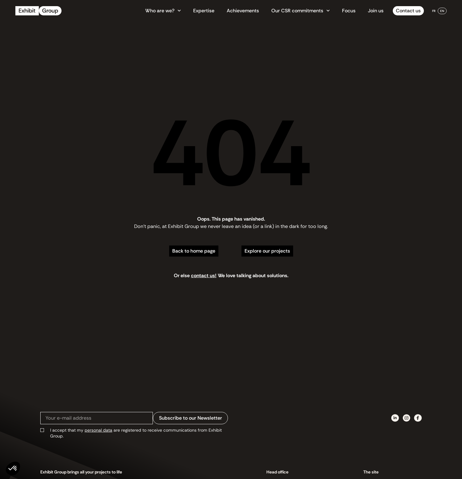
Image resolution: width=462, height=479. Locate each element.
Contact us (408, 10)
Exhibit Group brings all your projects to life (81, 472)
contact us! (204, 275)
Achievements (243, 10)
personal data (98, 430)
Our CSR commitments (300, 10)
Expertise (203, 10)
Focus (349, 10)
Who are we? (163, 10)
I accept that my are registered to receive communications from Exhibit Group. (136, 433)
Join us (376, 10)
